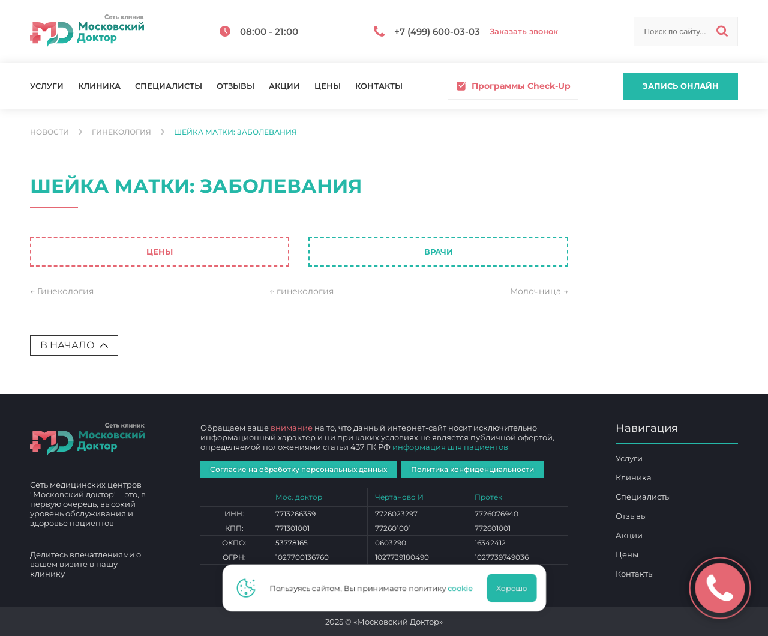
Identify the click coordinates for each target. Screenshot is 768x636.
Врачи (438, 251)
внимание (292, 427)
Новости (49, 132)
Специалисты (168, 86)
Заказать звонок (524, 31)
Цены (327, 86)
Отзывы (235, 86)
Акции (284, 86)
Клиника (99, 86)
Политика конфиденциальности (472, 469)
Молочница (535, 291)
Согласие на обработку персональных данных (298, 469)
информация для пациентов (450, 447)
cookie (464, 588)
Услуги (47, 86)
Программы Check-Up (513, 86)
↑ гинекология (301, 291)
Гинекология (121, 132)
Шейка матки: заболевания (235, 132)
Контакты (379, 86)
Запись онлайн (681, 86)
